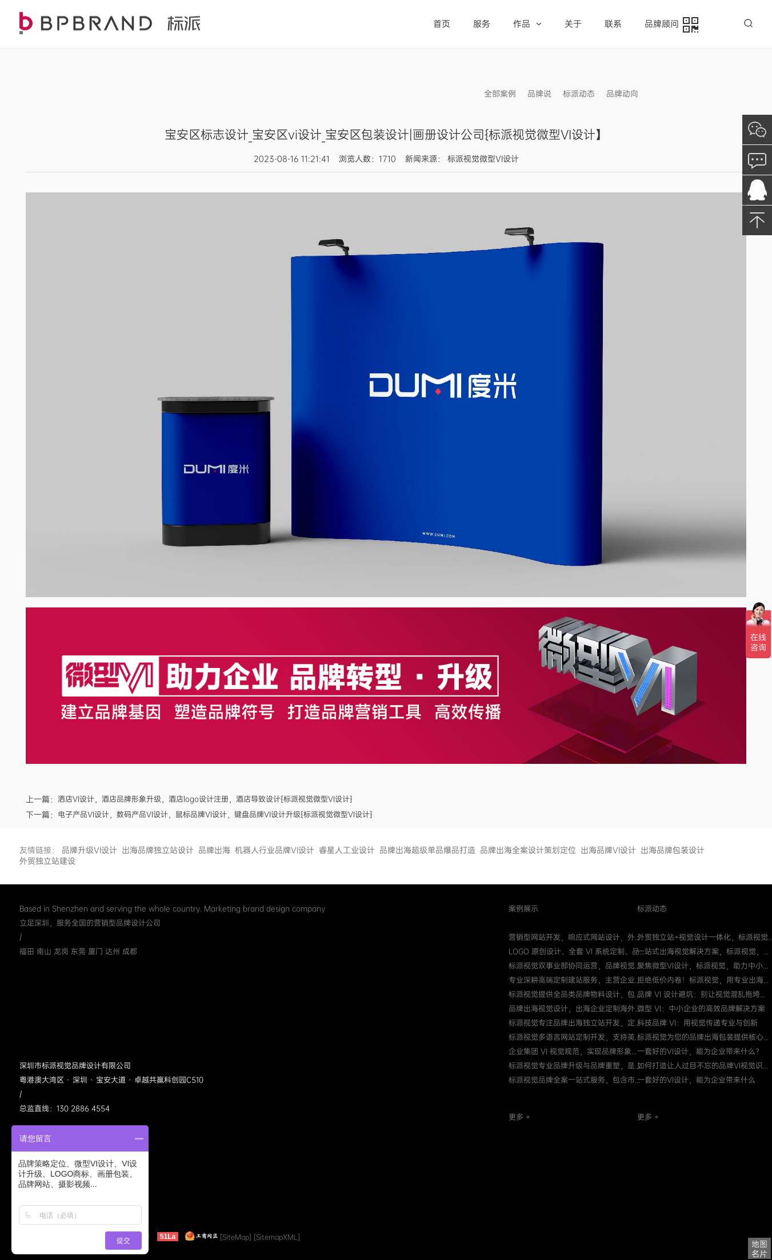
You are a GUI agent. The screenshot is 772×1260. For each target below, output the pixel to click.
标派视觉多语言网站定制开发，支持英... (574, 1037)
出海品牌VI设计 (608, 850)
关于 (573, 24)
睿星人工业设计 (347, 850)
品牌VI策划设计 (109, 23)
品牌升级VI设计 (89, 850)
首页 (441, 24)
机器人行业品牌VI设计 (274, 850)
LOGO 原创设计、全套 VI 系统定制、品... (577, 951)
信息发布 (666, 93)
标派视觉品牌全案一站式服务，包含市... (574, 1080)
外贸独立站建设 (47, 861)
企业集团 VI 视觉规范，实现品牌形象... (573, 1051)
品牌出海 (214, 850)
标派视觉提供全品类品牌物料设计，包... (574, 994)
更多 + (519, 1117)
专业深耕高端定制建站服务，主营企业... (574, 980)
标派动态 (579, 93)
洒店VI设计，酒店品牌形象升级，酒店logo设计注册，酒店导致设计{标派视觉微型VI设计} (205, 799)
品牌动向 (622, 93)
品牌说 (539, 93)
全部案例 (500, 93)
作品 (527, 24)
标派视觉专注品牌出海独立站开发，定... (574, 1023)
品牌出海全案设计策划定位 (528, 850)
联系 (613, 24)
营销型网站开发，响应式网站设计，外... (574, 937)
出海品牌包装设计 (673, 850)
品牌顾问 (671, 25)
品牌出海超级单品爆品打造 (427, 850)
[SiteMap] (235, 1236)
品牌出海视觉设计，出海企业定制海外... (574, 1008)
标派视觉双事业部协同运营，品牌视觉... (574, 966)
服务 (481, 24)
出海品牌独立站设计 (158, 850)
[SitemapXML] (277, 1236)
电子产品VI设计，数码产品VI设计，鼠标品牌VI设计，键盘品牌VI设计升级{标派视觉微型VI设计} (215, 814)
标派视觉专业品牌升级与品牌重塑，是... (574, 1065)
